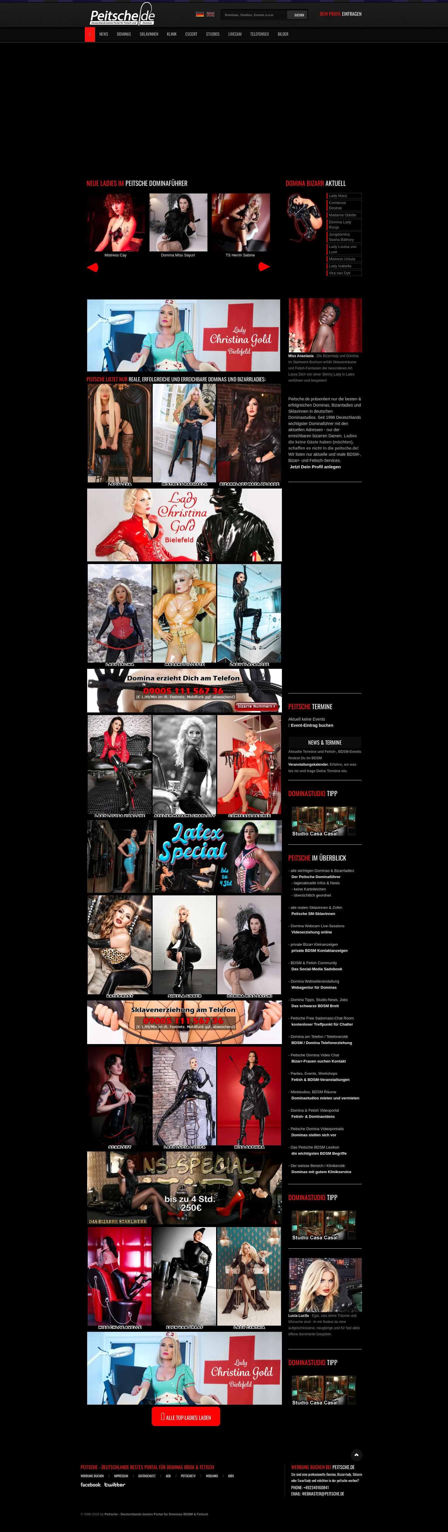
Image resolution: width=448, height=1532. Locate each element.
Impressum (121, 1475)
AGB (168, 1475)
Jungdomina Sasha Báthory (341, 237)
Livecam (235, 34)
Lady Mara (338, 195)
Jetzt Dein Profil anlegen (315, 466)
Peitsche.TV (188, 1475)
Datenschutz (147, 1475)
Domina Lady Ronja (340, 224)
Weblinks (212, 1475)
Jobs (231, 1475)
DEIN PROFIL (340, 13)
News (103, 34)
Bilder (283, 34)
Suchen (299, 15)
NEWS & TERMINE (325, 742)
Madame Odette (342, 215)
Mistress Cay (115, 225)
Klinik (172, 34)
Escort (191, 34)
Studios (213, 34)
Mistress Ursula (342, 259)
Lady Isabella (340, 266)
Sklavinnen (149, 34)
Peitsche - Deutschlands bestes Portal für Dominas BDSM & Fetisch (147, 1467)
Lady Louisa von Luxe (343, 249)
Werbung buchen (92, 1475)
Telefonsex (259, 34)
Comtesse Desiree (337, 205)
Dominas (124, 34)
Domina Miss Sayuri (178, 225)
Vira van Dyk (339, 273)
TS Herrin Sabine (240, 225)
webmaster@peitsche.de (323, 1493)
